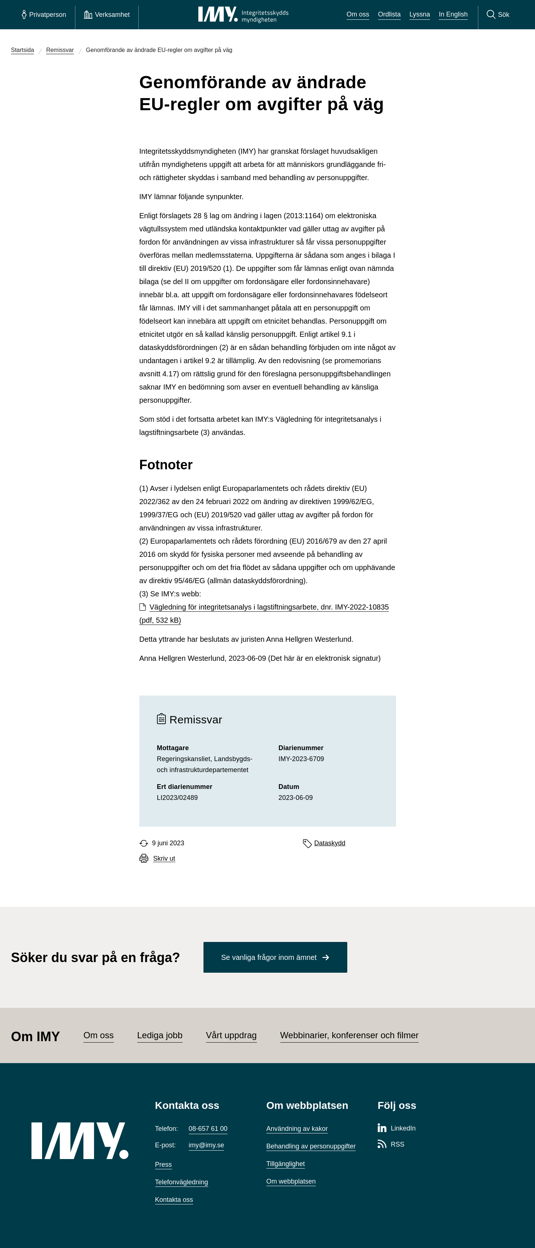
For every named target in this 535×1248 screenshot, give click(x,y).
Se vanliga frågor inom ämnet (269, 957)
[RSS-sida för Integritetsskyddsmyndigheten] (391, 1145)
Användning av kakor (297, 1128)
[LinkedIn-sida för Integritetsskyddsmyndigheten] (397, 1129)
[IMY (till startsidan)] (82, 1140)
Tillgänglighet (285, 1163)
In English (453, 14)
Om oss (358, 14)
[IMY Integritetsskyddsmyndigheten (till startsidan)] (243, 14)
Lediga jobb (160, 1035)
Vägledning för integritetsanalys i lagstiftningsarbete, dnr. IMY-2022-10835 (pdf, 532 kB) (264, 613)
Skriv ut (164, 858)
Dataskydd (329, 843)
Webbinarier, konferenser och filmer (349, 1035)
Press (163, 1164)
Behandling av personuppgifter (311, 1146)
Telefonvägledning (181, 1182)
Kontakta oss (174, 1199)
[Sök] (498, 14)
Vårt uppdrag (231, 1035)
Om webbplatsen (291, 1181)
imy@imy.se (206, 1145)
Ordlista (389, 14)
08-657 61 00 (208, 1128)
